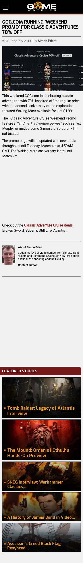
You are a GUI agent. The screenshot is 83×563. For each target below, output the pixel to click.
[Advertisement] (41, 320)
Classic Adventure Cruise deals (48, 225)
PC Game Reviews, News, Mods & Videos (41, 6)
